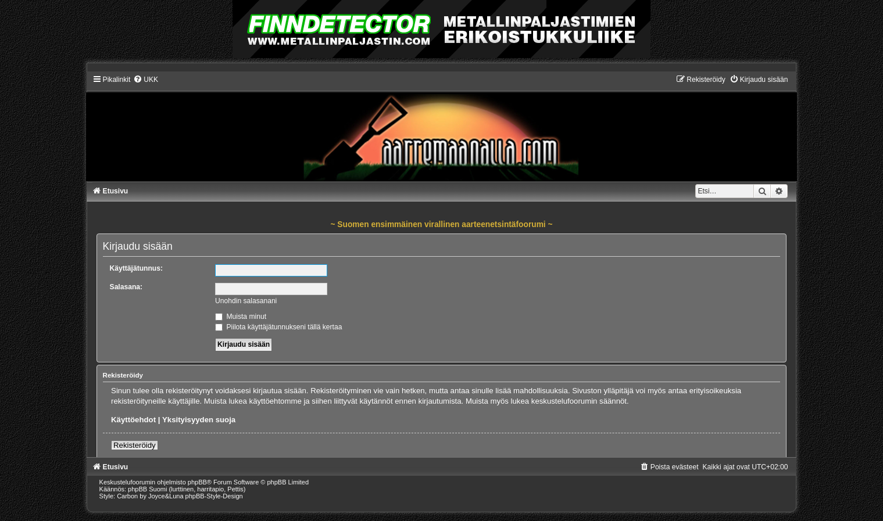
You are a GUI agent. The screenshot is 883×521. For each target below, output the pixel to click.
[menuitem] (145, 80)
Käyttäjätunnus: (136, 268)
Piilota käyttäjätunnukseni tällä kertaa (278, 327)
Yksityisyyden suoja (198, 419)
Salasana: (126, 287)
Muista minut (240, 316)
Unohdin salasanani (246, 301)
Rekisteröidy (134, 445)
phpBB (197, 482)
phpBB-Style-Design (214, 496)
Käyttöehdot (133, 419)
